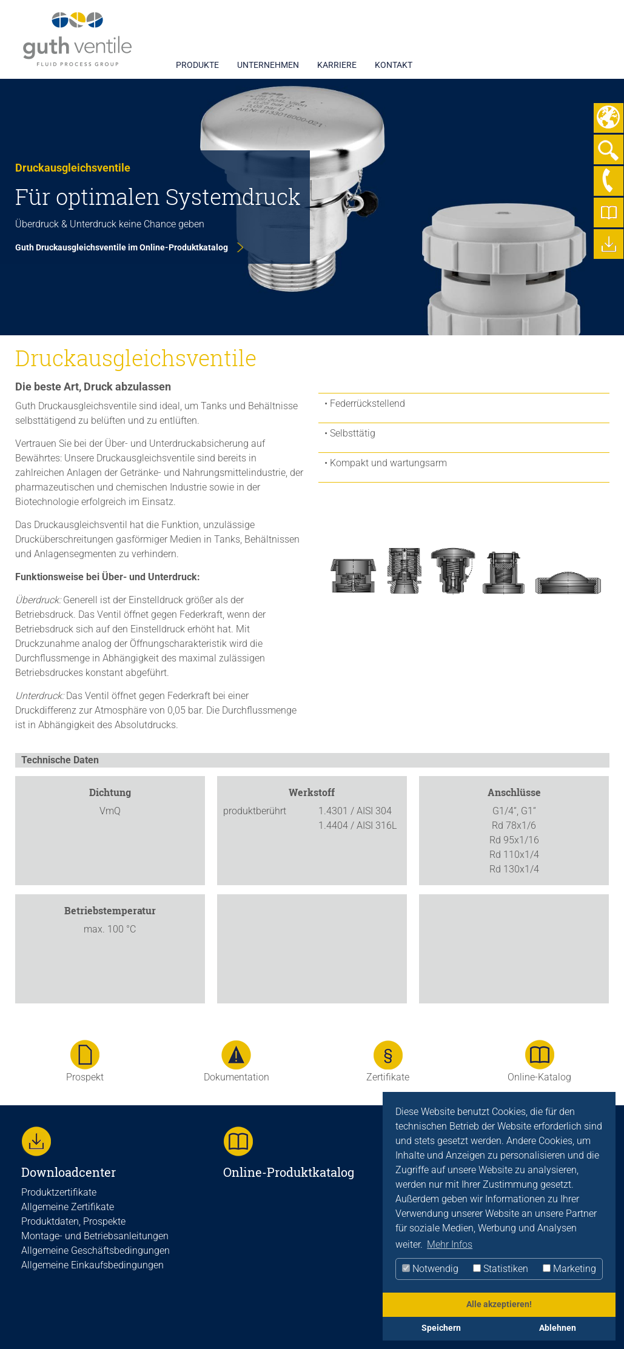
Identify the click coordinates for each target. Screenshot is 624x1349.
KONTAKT (393, 65)
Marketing (569, 1268)
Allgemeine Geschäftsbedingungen (95, 1250)
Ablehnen (557, 1328)
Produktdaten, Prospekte (73, 1221)
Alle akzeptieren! (499, 1304)
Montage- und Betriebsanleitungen (95, 1236)
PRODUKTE (197, 65)
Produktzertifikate (58, 1192)
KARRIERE (337, 65)
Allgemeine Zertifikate (67, 1207)
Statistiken (500, 1268)
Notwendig (430, 1268)
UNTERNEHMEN (268, 65)
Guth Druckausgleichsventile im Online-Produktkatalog (121, 247)
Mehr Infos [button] (449, 1244)
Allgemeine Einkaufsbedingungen (92, 1265)
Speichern (441, 1328)
